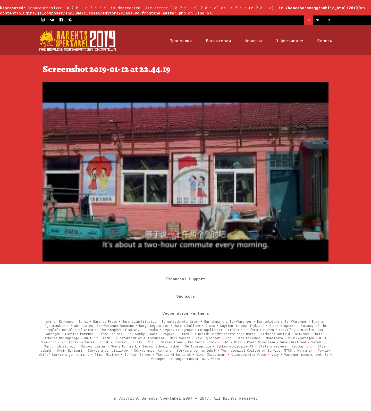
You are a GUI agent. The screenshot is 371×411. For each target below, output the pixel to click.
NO (318, 20)
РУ (308, 20)
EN (327, 20)
